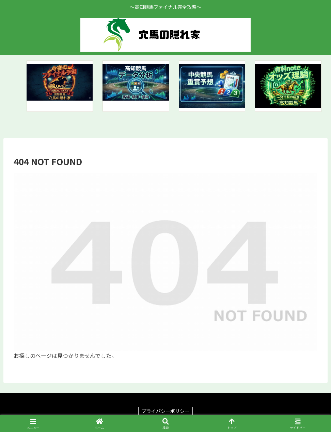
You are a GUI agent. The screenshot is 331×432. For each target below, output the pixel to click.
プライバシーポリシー (165, 411)
